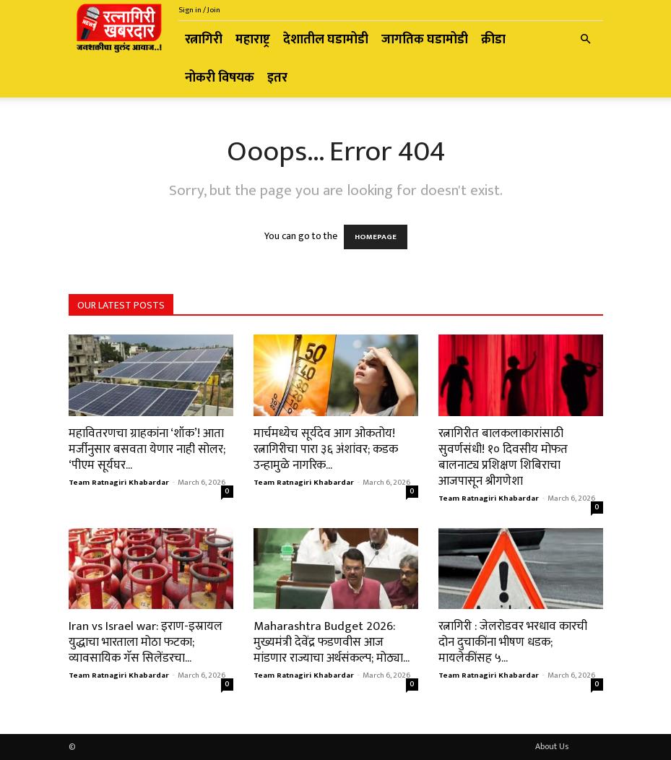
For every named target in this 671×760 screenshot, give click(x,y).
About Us (551, 746)
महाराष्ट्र (252, 40)
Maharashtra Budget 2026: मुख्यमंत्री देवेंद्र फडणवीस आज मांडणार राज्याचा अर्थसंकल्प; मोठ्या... (332, 642)
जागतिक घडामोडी (424, 40)
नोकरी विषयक (219, 78)
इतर (277, 78)
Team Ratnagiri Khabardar (119, 482)
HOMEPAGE (376, 236)
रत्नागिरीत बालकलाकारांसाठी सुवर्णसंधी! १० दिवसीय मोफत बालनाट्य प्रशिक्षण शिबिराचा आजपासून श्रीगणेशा (503, 457)
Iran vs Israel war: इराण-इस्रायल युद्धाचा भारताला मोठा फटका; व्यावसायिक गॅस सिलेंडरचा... (145, 642)
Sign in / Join (199, 10)
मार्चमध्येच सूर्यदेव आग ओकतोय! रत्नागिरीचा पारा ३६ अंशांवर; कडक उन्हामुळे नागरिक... (326, 449)
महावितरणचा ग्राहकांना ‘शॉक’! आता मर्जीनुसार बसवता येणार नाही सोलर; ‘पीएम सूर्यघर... (147, 449)
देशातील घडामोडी (325, 40)
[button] (585, 40)
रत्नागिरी (203, 40)
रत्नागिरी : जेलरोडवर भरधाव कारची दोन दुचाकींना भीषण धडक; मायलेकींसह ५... (512, 642)
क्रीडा (493, 40)
